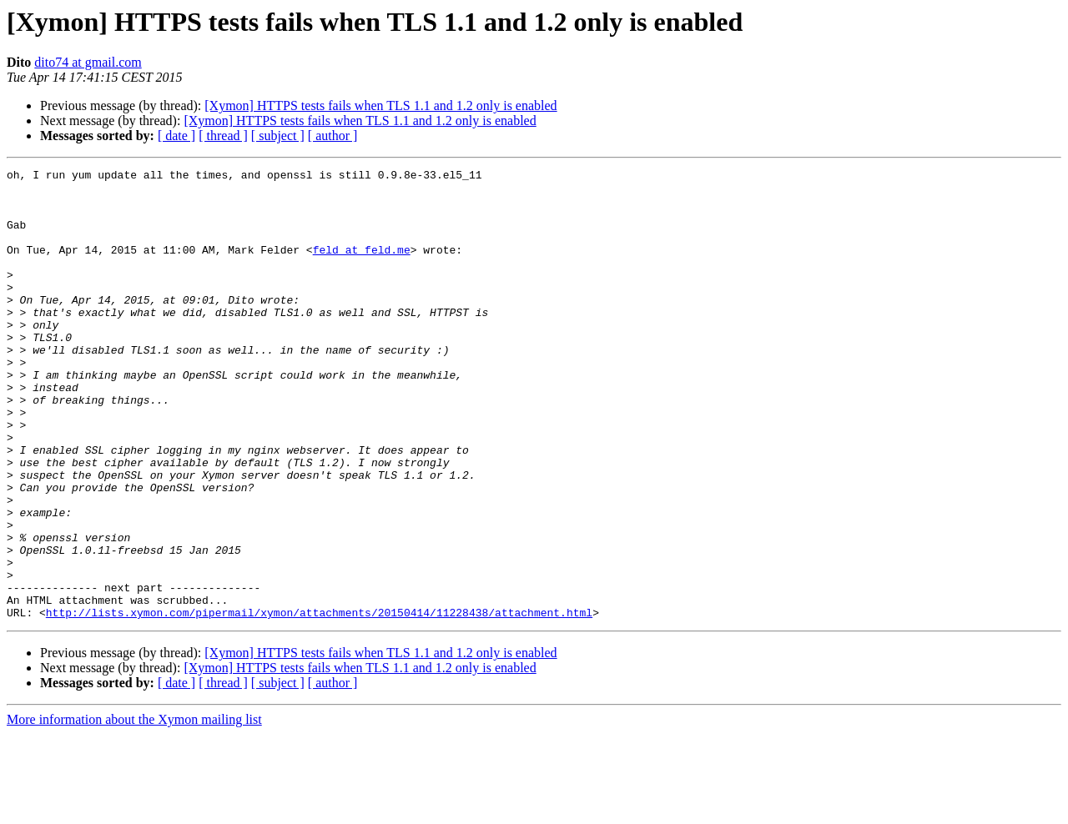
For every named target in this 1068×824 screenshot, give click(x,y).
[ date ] (176, 135)
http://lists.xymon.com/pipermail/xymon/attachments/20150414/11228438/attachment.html (319, 702)
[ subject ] (278, 135)
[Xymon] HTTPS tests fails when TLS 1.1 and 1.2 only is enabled (380, 105)
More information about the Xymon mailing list (134, 809)
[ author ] (333, 135)
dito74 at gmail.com (87, 62)
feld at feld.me (362, 266)
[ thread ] (223, 135)
